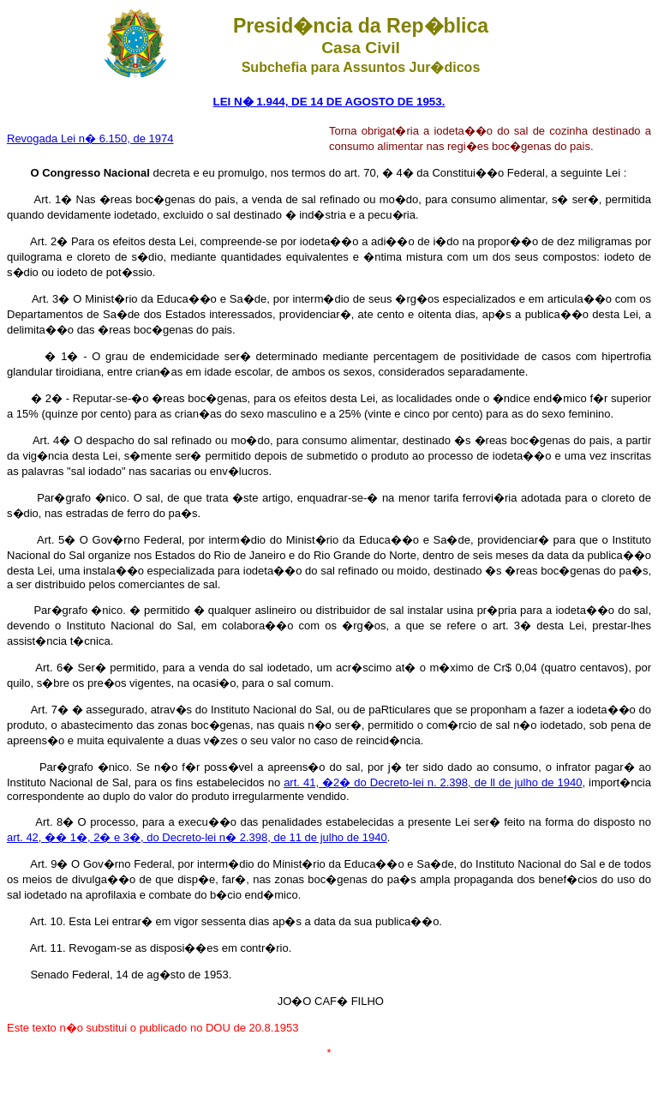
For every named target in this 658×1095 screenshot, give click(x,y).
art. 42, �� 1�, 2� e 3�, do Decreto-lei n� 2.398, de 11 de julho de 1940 (197, 837)
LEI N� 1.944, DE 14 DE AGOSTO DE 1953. (329, 101)
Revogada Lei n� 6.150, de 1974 (90, 138)
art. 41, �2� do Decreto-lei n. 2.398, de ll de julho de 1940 (433, 782)
